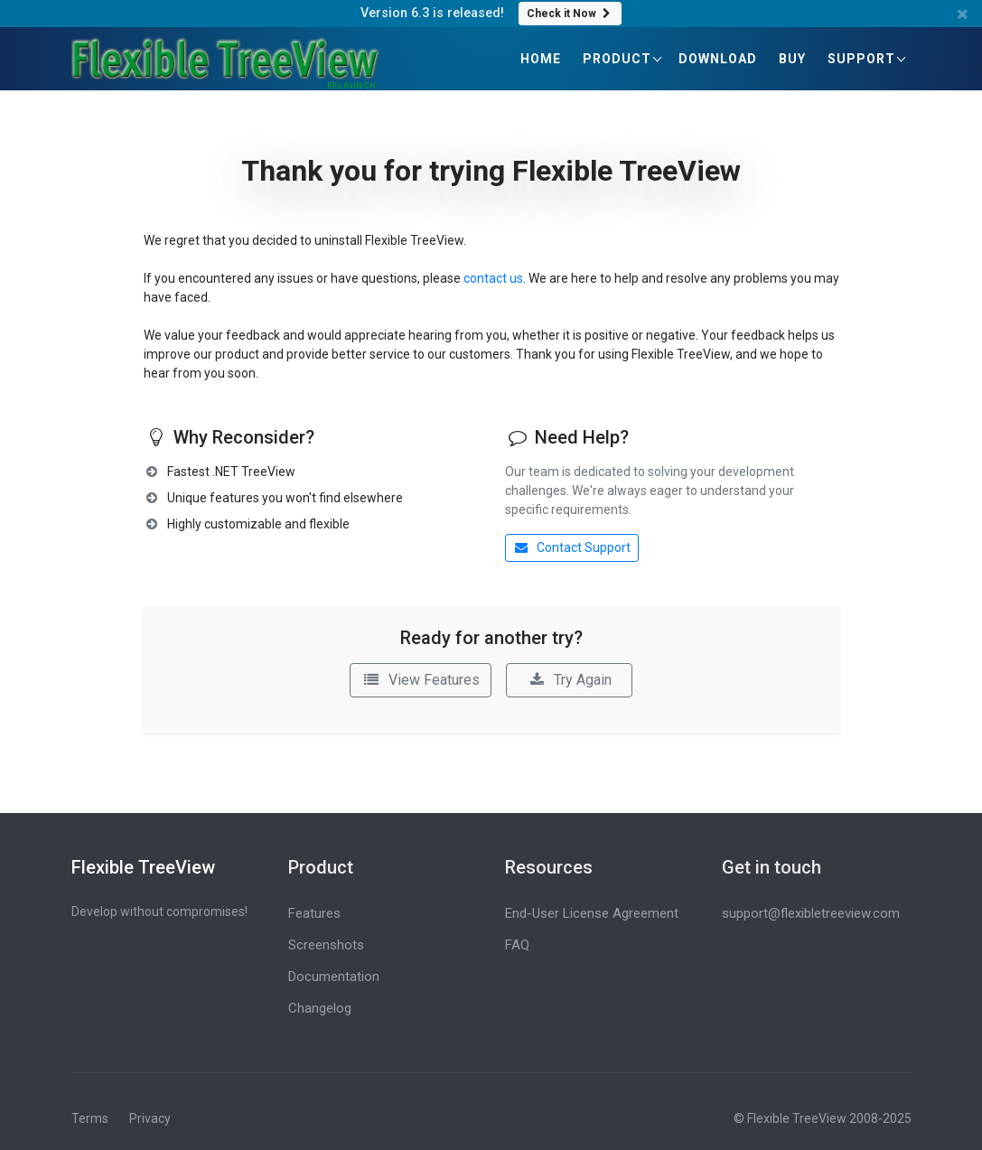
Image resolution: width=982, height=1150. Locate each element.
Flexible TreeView (143, 867)
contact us (493, 278)
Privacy (150, 1118)
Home (540, 58)
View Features (420, 679)
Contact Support (572, 547)
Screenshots (326, 945)
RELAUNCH (352, 85)
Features (314, 913)
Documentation (333, 976)
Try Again (569, 679)
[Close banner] (963, 14)
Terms (89, 1118)
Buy (792, 58)
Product (617, 58)
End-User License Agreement (591, 913)
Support (861, 58)
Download (717, 58)
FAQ (517, 945)
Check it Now (570, 13)
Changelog (319, 1008)
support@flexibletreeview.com (811, 913)
